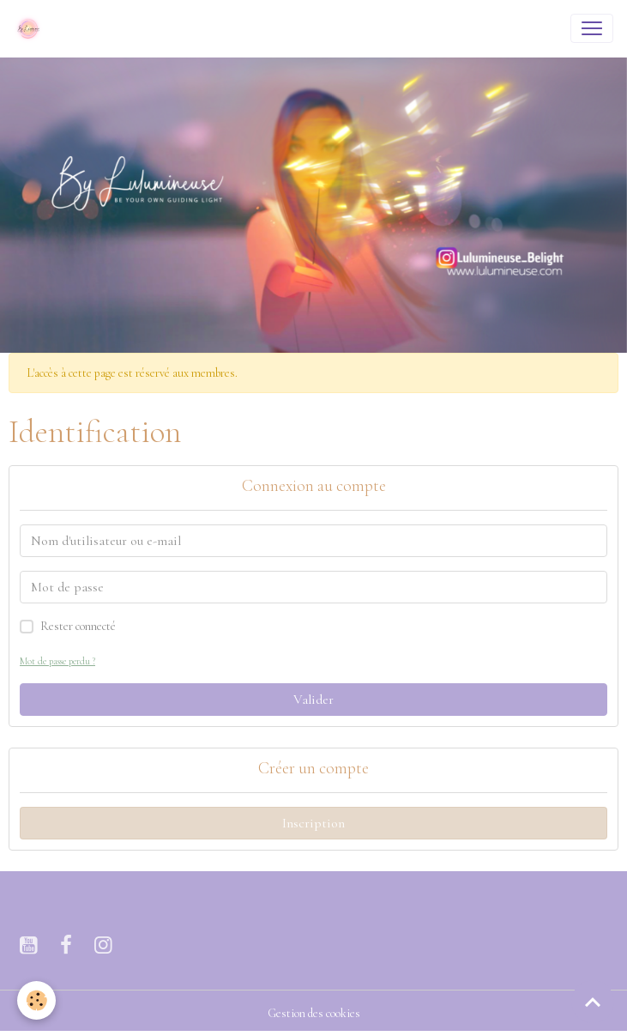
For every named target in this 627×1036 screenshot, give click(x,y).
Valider (313, 699)
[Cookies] (36, 1000)
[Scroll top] (592, 1001)
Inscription (313, 823)
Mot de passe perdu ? (57, 661)
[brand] (32, 28)
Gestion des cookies (314, 1013)
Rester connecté (78, 626)
